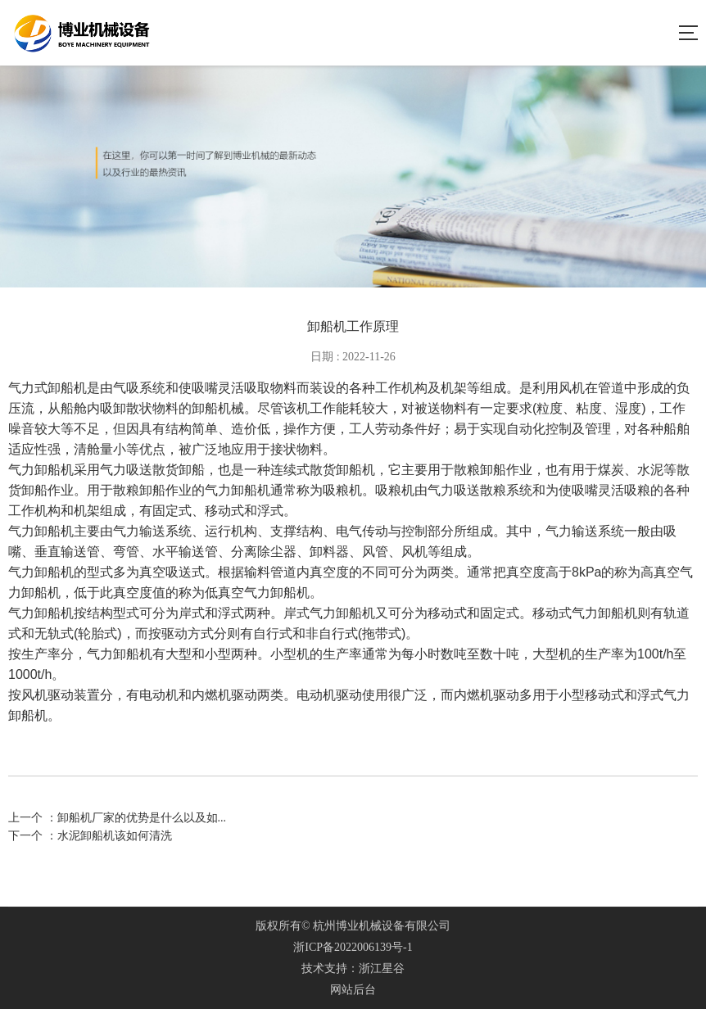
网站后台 (353, 990)
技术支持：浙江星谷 (353, 968)
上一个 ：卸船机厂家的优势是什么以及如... (117, 818)
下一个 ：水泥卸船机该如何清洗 (90, 836)
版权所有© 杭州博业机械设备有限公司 (353, 926)
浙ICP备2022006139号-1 (352, 947)
